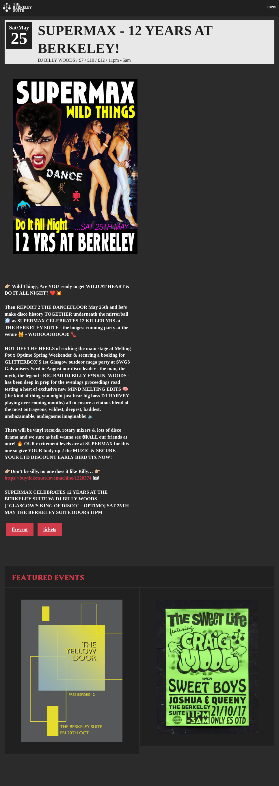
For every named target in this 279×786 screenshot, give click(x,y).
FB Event (20, 529)
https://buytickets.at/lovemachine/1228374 (48, 478)
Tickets (49, 529)
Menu (272, 6)
